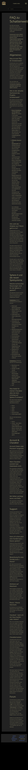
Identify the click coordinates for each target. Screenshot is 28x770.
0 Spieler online (16, 3)
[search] (14, 9)
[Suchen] (9, 8)
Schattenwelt (22, 740)
